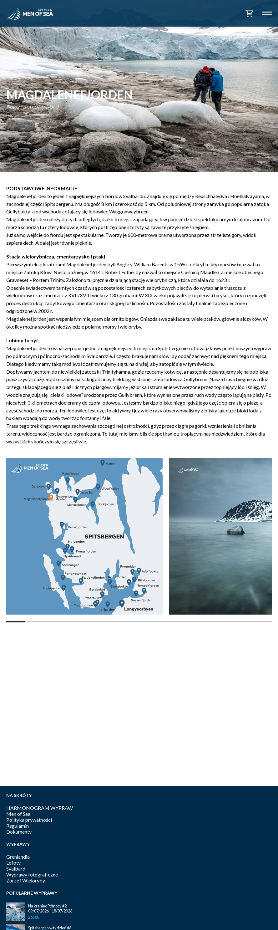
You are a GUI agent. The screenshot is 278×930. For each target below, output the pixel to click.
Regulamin (17, 826)
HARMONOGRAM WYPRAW (39, 808)
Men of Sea (18, 814)
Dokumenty (19, 832)
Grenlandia (18, 857)
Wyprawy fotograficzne (32, 874)
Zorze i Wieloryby (25, 880)
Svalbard (15, 868)
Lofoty (13, 863)
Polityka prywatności (29, 820)
